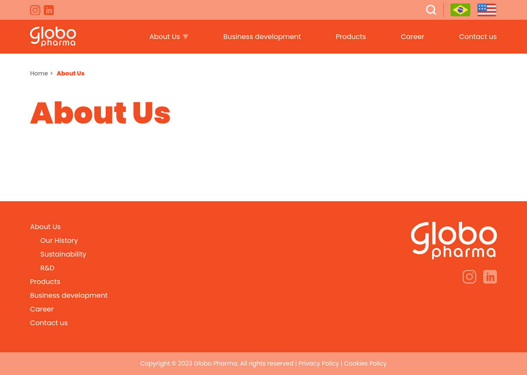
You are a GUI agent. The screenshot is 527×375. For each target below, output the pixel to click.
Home (39, 73)
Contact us (478, 37)
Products (351, 37)
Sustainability (63, 254)
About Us (164, 37)
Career (412, 37)
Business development (262, 37)
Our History (59, 240)
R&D (47, 268)
